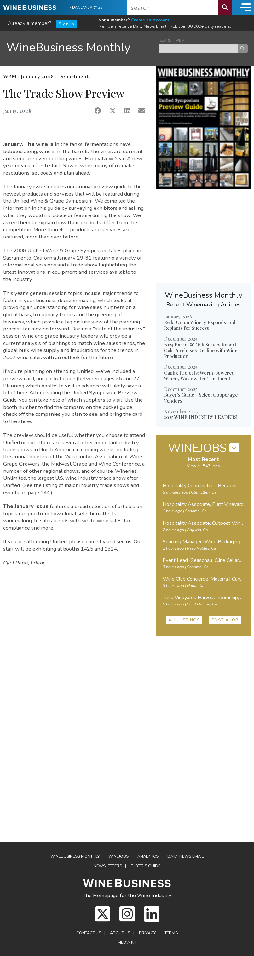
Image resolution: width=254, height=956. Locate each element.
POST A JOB (225, 620)
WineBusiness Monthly (68, 47)
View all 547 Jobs (203, 466)
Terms (171, 933)
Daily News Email (185, 856)
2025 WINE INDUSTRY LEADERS (200, 417)
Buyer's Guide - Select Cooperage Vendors (201, 398)
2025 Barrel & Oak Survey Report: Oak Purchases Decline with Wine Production (201, 350)
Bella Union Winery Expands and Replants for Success (199, 325)
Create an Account (150, 20)
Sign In (66, 24)
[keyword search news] (198, 48)
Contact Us (88, 933)
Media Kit (127, 942)
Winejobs (118, 856)
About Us (120, 933)
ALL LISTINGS (184, 620)
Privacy (147, 933)
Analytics (148, 856)
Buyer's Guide (145, 866)
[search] (173, 7)
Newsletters (108, 866)
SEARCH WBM (172, 40)
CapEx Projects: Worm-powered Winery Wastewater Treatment (199, 375)
